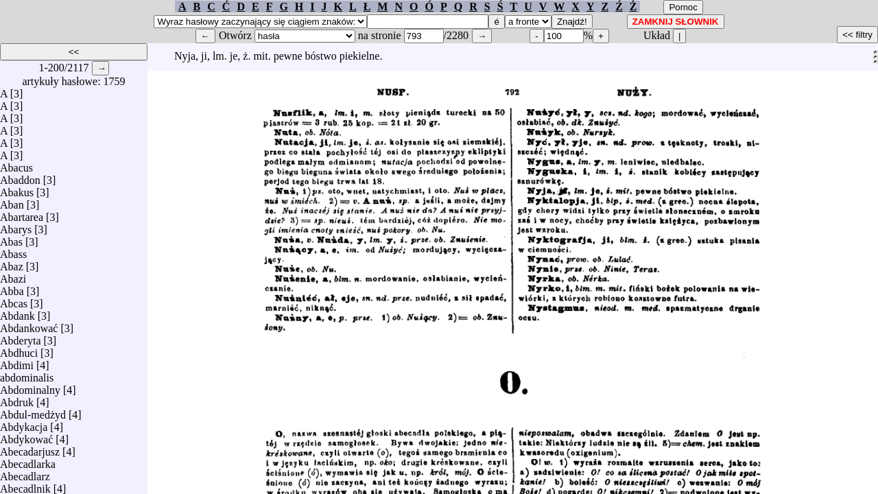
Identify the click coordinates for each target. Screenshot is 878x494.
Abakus (17, 189)
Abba (12, 288)
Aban (12, 201)
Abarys (16, 226)
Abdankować (29, 325)
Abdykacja (23, 424)
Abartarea (21, 214)
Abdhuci (19, 349)
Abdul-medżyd (33, 411)
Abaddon (20, 177)
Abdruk (17, 399)
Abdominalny (30, 386)
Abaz (11, 263)
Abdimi (17, 362)
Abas (11, 238)
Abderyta (20, 337)
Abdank (17, 312)
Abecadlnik (25, 485)
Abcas (13, 300)
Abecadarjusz (30, 448)
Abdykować (26, 436)
